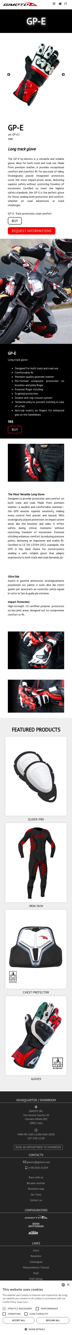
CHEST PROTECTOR (36, 992)
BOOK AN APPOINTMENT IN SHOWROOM (38, 1147)
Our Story (36, 1194)
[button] (36, 1329)
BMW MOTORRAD (36, 1225)
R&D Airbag (36, 1278)
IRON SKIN (36, 906)
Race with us (36, 1177)
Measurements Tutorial (36, 1267)
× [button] (68, 1284)
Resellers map (36, 1188)
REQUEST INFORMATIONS (32, 231)
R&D (36, 1273)
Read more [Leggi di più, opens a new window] (22, 1302)
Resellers (36, 1256)
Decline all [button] (53, 1320)
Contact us (36, 1200)
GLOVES (36, 1079)
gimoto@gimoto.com (38, 1162)
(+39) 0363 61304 (38, 1167)
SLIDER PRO (36, 819)
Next (63, 74)
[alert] (36, 1307)
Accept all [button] (18, 1320)
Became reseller (36, 1183)
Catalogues (36, 1261)
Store (36, 1250)
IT (65, 3)
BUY (15, 221)
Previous (8, 74)
